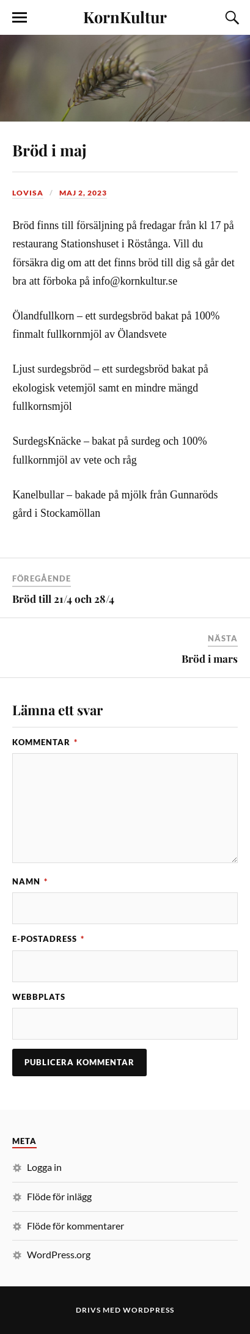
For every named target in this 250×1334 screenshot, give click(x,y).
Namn (30, 881)
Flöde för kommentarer (75, 1225)
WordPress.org (58, 1254)
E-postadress (48, 939)
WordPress (148, 1309)
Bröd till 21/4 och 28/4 (63, 598)
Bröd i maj (49, 149)
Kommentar (45, 742)
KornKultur (125, 16)
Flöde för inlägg (59, 1196)
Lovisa (27, 192)
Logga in (44, 1167)
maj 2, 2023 (83, 192)
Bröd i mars (210, 658)
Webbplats (38, 997)
